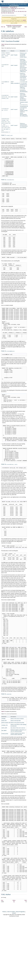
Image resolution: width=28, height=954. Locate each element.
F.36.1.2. (7, 176)
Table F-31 (3, 699)
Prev (2, 26)
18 (15, 8)
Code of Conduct (11, 896)
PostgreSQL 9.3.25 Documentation (14, 25)
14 (23, 8)
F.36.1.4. (9, 456)
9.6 (20, 11)
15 (21, 8)
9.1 (6, 13)
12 (14, 11)
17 (17, 8)
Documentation (4, 7)
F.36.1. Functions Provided (10, 41)
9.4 (25, 11)
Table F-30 (3, 44)
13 (12, 11)
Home (14, 885)
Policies (4, 896)
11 (16, 11)
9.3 (2, 13)
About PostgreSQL (20, 896)
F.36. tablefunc (7, 31)
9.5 (23, 11)
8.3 (13, 13)
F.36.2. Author (6, 879)
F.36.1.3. (8, 344)
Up (4, 26)
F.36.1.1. (6, 132)
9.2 (4, 13)
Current (12, 8)
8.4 (11, 13)
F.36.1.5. (6, 682)
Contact (14, 898)
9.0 (8, 13)
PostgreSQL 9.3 (13, 7)
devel (13, 10)
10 (18, 11)
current (24, 20)
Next (26, 26)
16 (19, 8)
